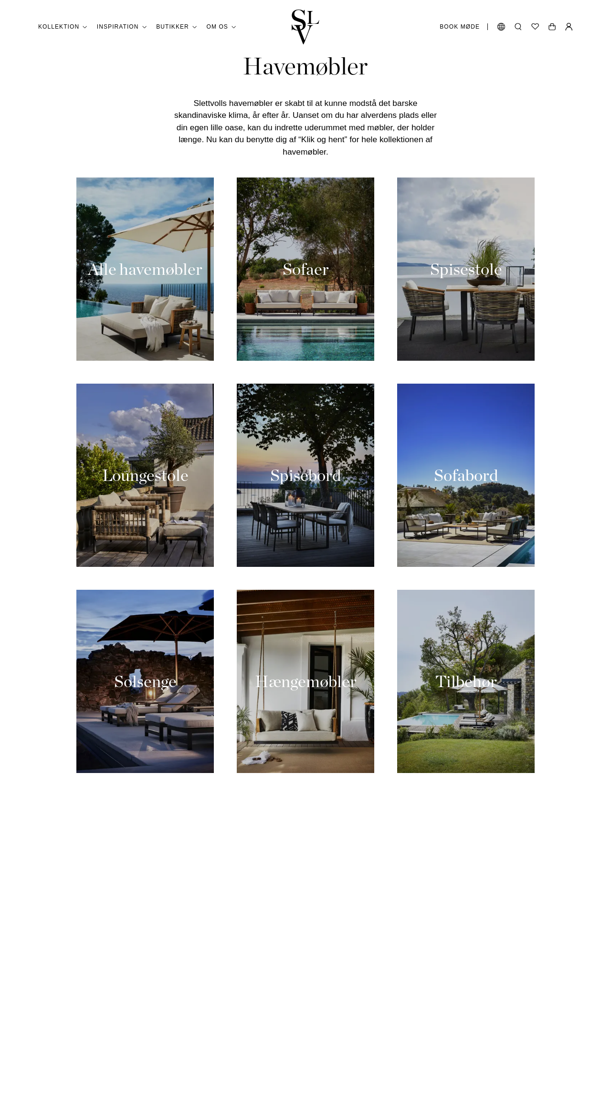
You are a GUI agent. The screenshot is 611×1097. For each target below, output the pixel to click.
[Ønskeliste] (535, 27)
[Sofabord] (466, 475)
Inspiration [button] (122, 27)
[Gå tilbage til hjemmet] (305, 27)
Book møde (460, 26)
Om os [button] (221, 27)
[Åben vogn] (552, 27)
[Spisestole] (466, 269)
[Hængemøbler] (305, 681)
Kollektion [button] (62, 27)
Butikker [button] (176, 27)
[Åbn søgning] (518, 27)
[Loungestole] (145, 475)
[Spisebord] (305, 475)
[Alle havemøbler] (145, 269)
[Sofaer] (305, 269)
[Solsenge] (145, 681)
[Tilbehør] (466, 681)
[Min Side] (569, 27)
